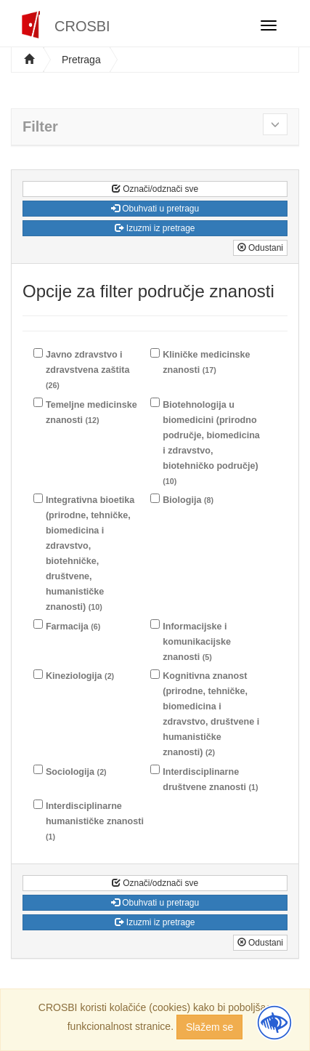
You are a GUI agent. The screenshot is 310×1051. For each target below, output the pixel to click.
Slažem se (209, 1027)
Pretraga (81, 59)
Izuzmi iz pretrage (155, 228)
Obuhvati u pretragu (155, 209)
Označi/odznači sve (155, 189)
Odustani (260, 248)
